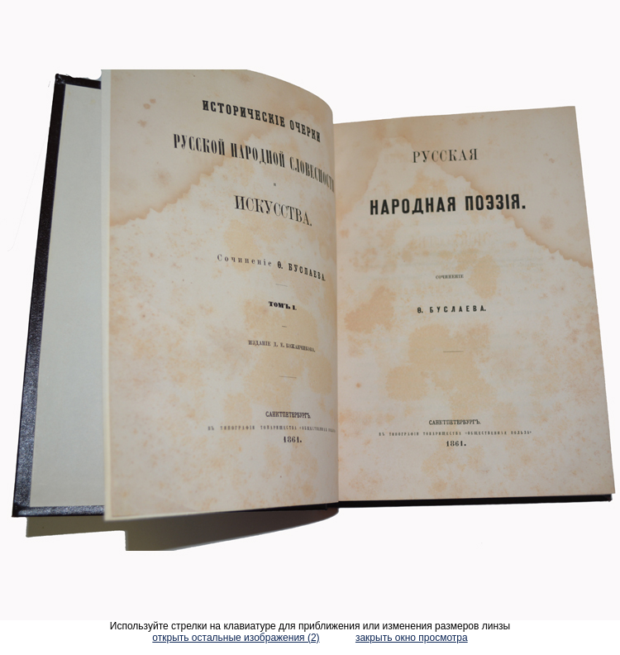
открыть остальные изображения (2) (235, 637)
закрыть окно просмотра (411, 637)
